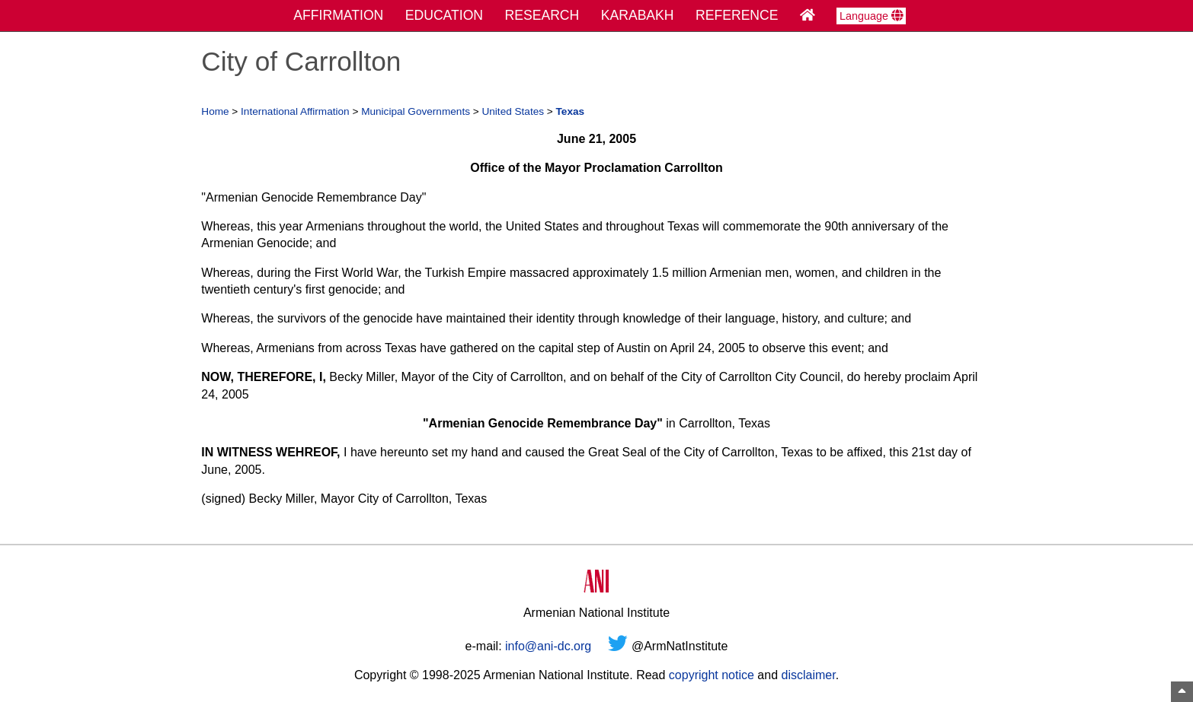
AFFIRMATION (338, 15)
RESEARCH (542, 15)
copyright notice (711, 675)
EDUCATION (444, 15)
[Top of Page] (1182, 691)
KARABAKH (637, 15)
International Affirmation (295, 111)
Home (215, 111)
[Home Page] (807, 15)
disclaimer (808, 675)
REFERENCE (737, 15)
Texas (570, 111)
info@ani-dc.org (548, 646)
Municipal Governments (415, 111)
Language (871, 16)
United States (512, 111)
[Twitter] (618, 646)
